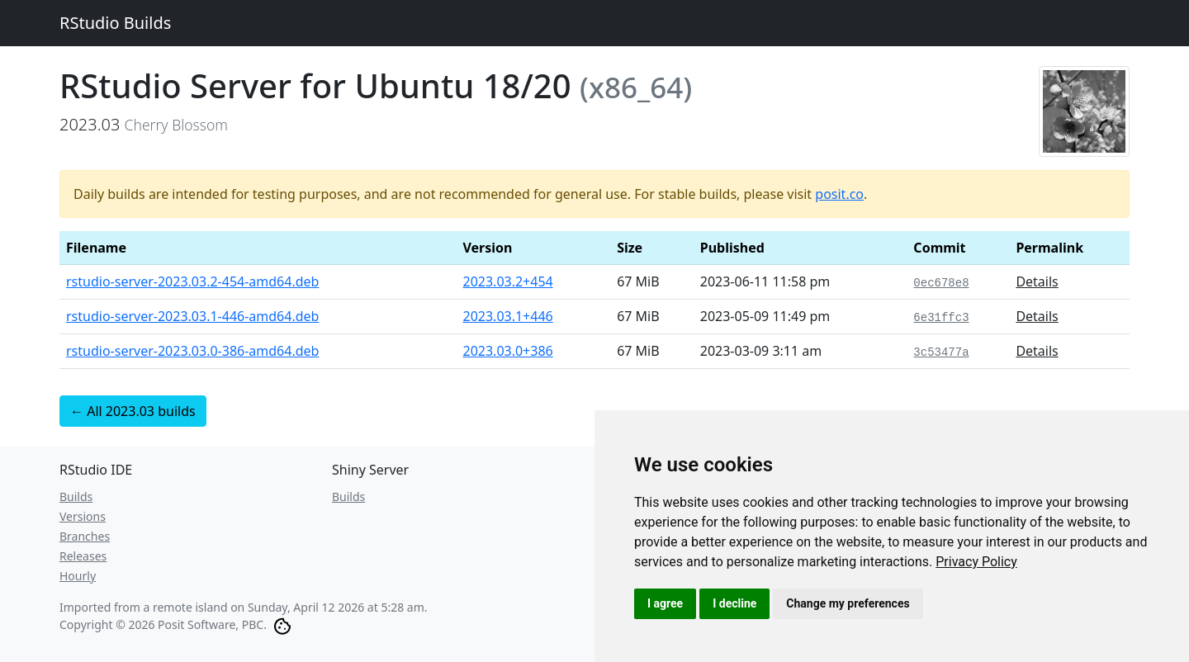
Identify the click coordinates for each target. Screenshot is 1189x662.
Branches (84, 536)
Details (1037, 281)
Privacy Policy (976, 562)
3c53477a (941, 352)
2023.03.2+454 (507, 281)
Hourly (77, 576)
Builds (75, 496)
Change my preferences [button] (847, 603)
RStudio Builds (115, 23)
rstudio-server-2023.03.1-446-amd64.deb (192, 316)
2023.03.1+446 (507, 316)
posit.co (839, 194)
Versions (82, 516)
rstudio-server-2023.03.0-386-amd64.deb (192, 351)
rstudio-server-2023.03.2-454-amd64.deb (192, 281)
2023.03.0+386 (507, 351)
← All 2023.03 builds (133, 411)
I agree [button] (665, 603)
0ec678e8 (941, 283)
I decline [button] (734, 603)
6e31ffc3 (941, 317)
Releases (83, 556)
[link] (976, 562)
